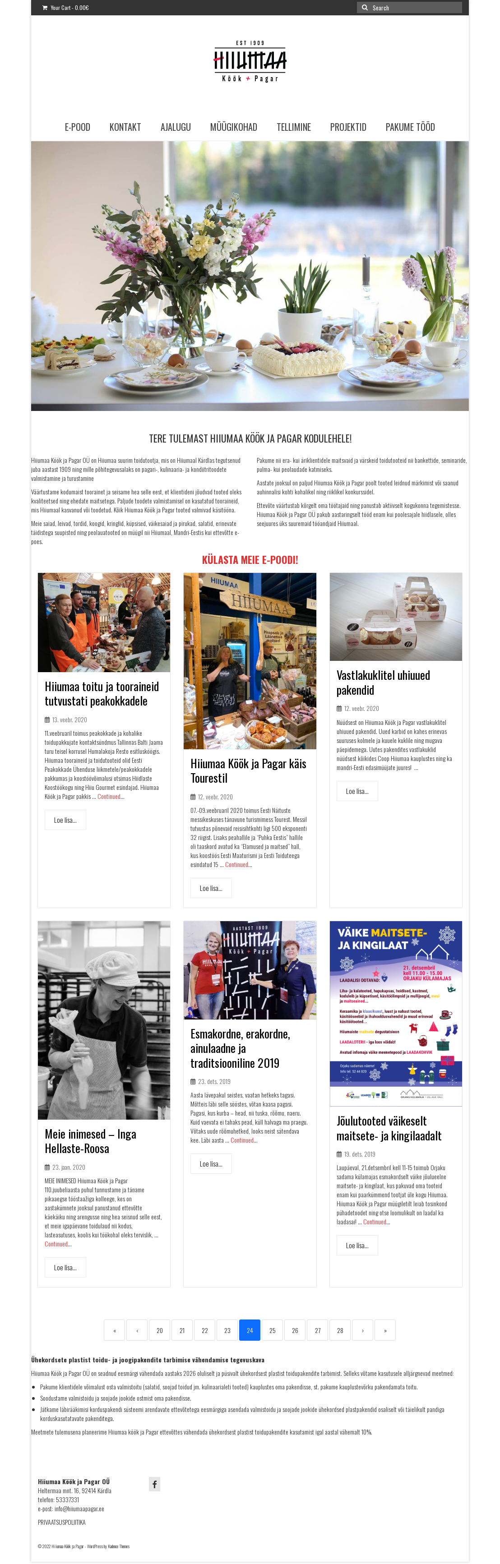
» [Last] (385, 1330)
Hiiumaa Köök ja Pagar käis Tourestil (248, 770)
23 (227, 1330)
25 (272, 1330)
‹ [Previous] (137, 1330)
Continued (108, 796)
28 (340, 1330)
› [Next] (363, 1330)
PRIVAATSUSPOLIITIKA (62, 1522)
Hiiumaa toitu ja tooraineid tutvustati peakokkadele (102, 693)
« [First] (114, 1330)
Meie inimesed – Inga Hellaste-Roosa (90, 1141)
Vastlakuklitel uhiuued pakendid (383, 682)
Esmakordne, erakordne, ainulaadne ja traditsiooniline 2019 (240, 1047)
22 (205, 1330)
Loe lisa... (65, 820)
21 (182, 1330)
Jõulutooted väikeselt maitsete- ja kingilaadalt (389, 1128)
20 (160, 1330)
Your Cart (65, 7)
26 (295, 1330)
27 (317, 1330)
